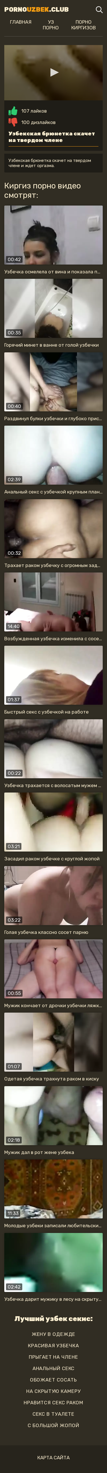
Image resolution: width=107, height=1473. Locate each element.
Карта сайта (53, 1457)
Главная (20, 22)
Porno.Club (36, 9)
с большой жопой (53, 1425)
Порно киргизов (83, 25)
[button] (53, 72)
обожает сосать (53, 1380)
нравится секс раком (53, 1402)
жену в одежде (54, 1334)
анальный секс (54, 1368)
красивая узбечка (53, 1345)
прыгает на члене (53, 1357)
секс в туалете (54, 1414)
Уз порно (51, 25)
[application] (53, 72)
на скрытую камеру (53, 1391)
